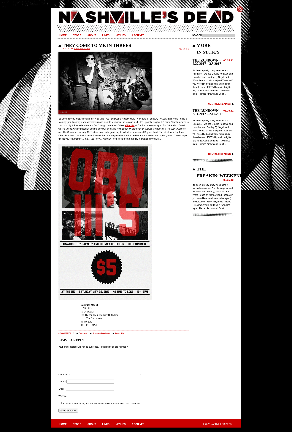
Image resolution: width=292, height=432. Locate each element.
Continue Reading (219, 104)
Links (106, 35)
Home (63, 35)
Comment (83, 333)
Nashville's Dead (146, 17)
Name (62, 386)
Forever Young (82, 49)
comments (65, 333)
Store (77, 35)
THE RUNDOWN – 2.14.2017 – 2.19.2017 (208, 112)
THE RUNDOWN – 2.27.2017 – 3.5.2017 (207, 62)
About (91, 35)
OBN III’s (130, 125)
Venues (121, 35)
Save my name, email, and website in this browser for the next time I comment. (102, 408)
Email (62, 393)
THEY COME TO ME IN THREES (97, 45)
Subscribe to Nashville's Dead (240, 9)
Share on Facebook (101, 333)
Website (62, 400)
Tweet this (119, 333)
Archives (138, 35)
